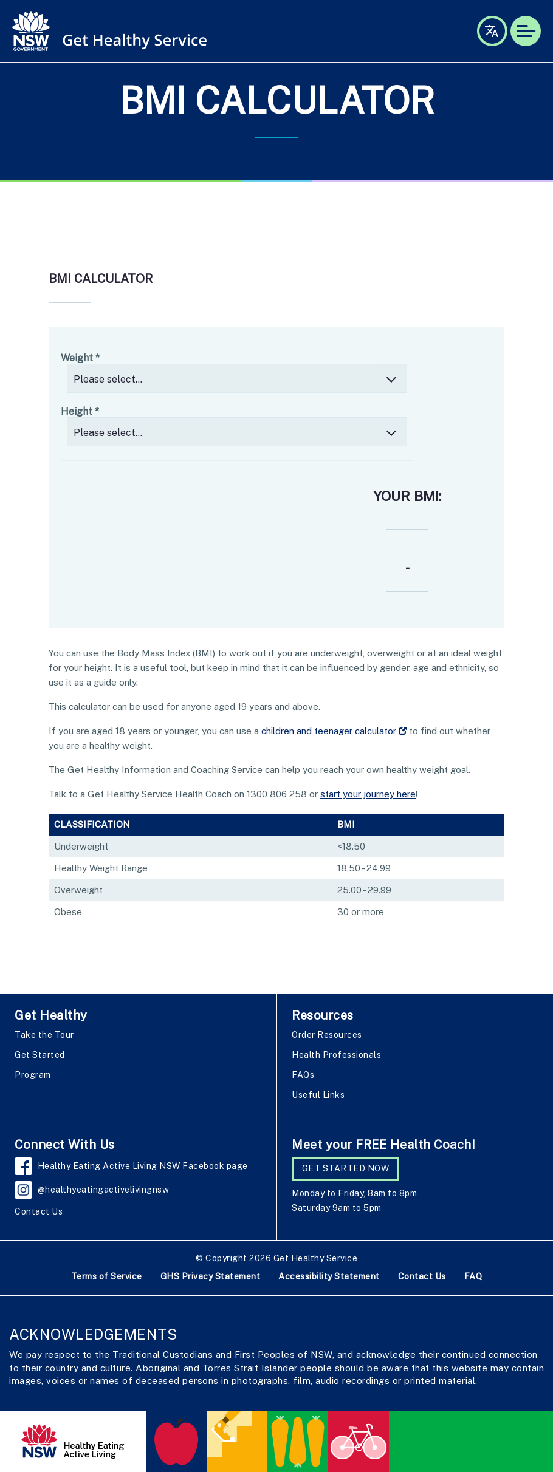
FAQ (473, 1276)
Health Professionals (336, 1055)
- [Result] (407, 568)
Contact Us (39, 1211)
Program (33, 1075)
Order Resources (327, 1035)
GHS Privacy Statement (210, 1276)
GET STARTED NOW (346, 1168)
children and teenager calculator (334, 731)
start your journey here (368, 794)
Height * (80, 411)
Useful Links (318, 1095)
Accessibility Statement (329, 1276)
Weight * (80, 358)
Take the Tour (44, 1035)
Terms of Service (106, 1276)
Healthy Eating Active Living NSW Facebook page (143, 1166)
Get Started (40, 1055)
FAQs (303, 1075)
